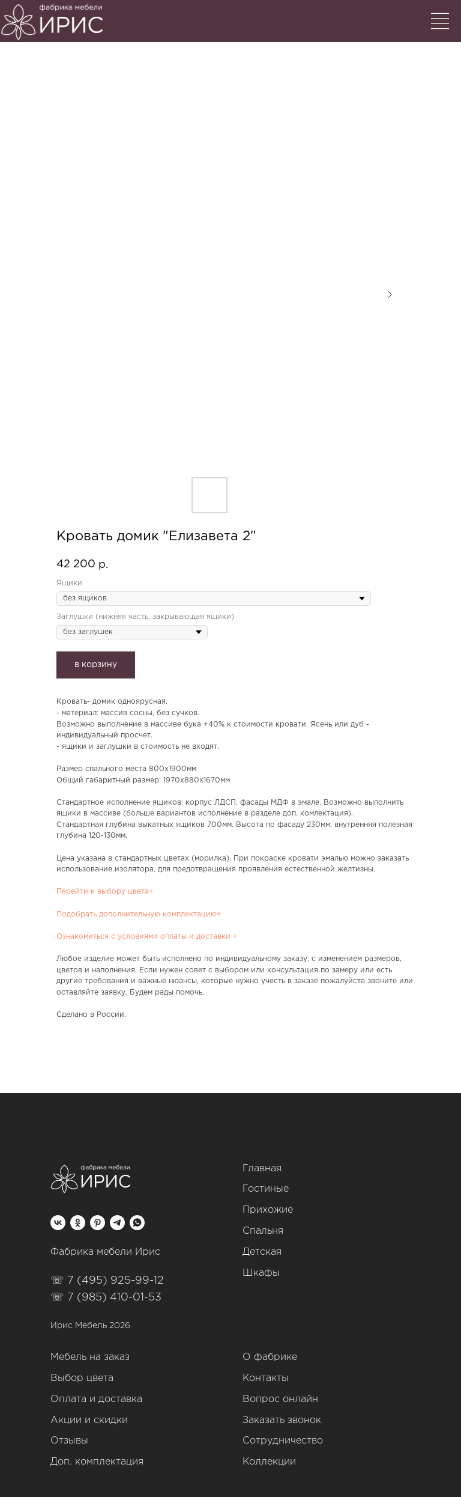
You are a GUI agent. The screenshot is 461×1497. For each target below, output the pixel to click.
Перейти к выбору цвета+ (105, 891)
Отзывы (69, 1440)
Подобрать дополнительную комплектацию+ (138, 914)
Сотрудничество (283, 1440)
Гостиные (266, 1189)
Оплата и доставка (96, 1399)
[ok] (77, 1222)
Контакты (266, 1378)
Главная (262, 1168)
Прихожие (268, 1210)
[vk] (57, 1222)
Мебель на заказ (90, 1357)
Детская (262, 1252)
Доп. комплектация (96, 1461)
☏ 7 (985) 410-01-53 (105, 1297)
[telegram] (117, 1222)
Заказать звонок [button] (282, 1420)
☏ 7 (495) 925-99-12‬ (107, 1280)
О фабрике (270, 1357)
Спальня (263, 1231)
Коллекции (269, 1461)
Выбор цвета (81, 1378)
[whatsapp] (137, 1222)
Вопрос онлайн (280, 1399)
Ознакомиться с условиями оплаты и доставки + (147, 936)
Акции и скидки (89, 1420)
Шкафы (261, 1273)
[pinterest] (97, 1222)
